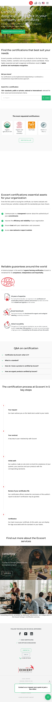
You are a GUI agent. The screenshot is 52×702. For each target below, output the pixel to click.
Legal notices (26, 678)
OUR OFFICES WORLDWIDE (27, 643)
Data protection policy (26, 683)
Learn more (7, 573)
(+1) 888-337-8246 (26, 658)
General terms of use (26, 681)
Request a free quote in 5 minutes (13, 31)
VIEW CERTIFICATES (27, 640)
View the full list (26, 140)
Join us (26, 654)
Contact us (26, 650)
